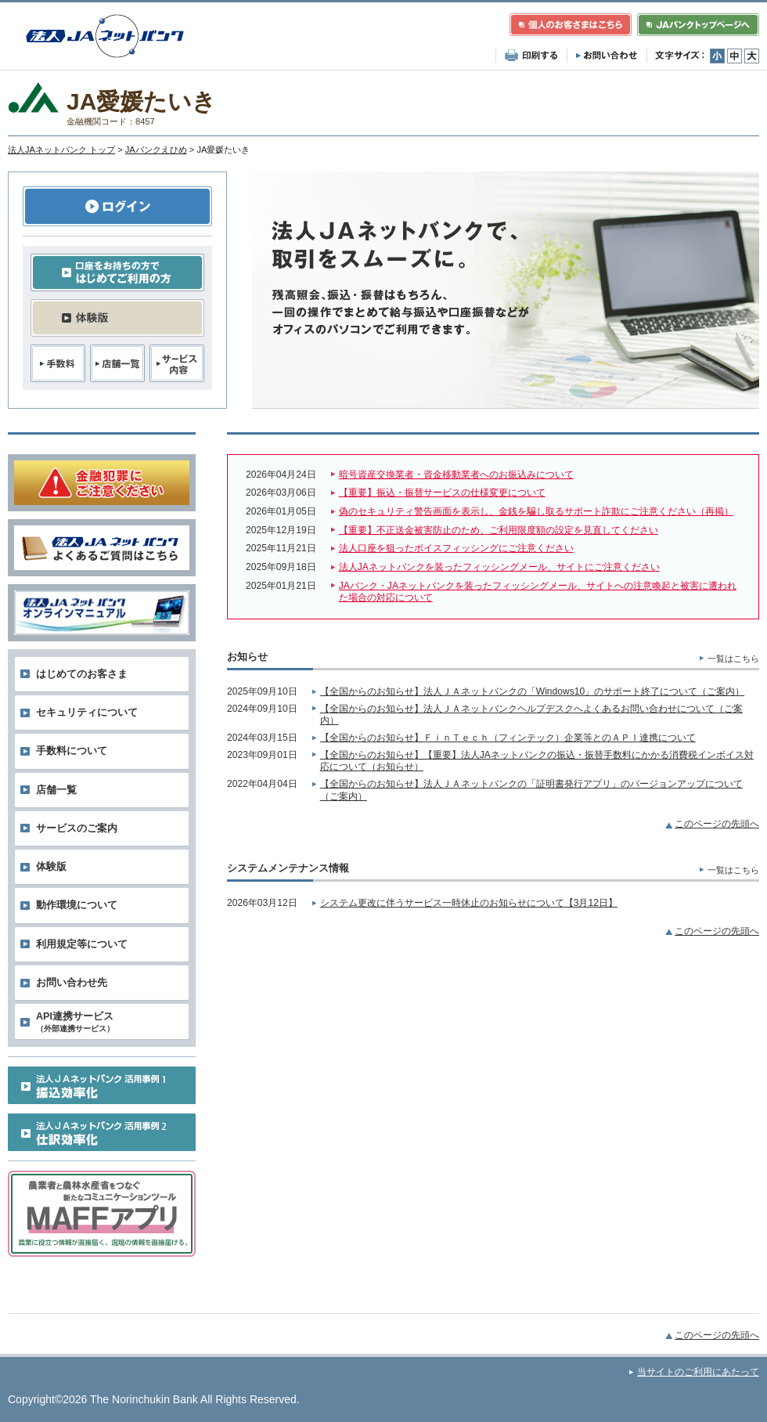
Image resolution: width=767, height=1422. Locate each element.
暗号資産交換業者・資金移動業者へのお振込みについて (456, 474)
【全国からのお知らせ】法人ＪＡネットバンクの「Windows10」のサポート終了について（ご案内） (532, 691)
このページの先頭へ (717, 823)
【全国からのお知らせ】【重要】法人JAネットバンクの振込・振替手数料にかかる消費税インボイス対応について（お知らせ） (537, 761)
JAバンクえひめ (156, 149)
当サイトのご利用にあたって (698, 1371)
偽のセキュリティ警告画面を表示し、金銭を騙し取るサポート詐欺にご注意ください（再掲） (536, 511)
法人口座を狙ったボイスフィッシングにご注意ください (456, 548)
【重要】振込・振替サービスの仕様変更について (442, 492)
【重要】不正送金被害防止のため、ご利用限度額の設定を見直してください (498, 530)
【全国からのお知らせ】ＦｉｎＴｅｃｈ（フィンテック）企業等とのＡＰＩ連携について (508, 737)
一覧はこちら (733, 658)
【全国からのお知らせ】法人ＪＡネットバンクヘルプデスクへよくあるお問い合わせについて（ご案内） (531, 715)
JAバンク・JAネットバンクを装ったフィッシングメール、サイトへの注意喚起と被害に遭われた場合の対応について (537, 592)
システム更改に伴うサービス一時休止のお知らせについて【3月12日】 (469, 902)
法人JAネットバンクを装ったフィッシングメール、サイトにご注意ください (499, 566)
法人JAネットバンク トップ (61, 149)
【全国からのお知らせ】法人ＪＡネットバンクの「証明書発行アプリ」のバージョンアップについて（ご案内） (531, 790)
